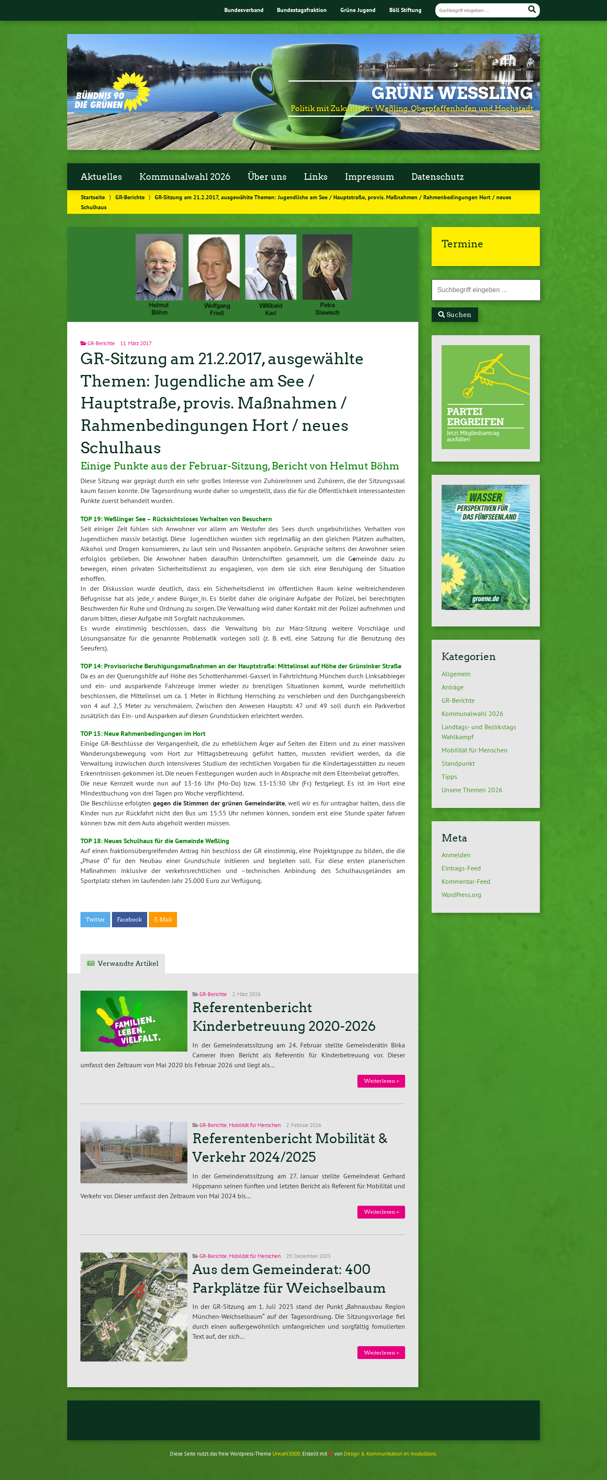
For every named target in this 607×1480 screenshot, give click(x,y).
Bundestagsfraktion (302, 10)
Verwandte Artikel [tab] (128, 963)
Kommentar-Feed (466, 881)
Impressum (369, 177)
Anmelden (456, 855)
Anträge (453, 687)
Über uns (267, 177)
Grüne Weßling (452, 93)
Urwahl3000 (286, 1453)
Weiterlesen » (381, 1081)
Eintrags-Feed (461, 868)
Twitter (95, 920)
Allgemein (456, 674)
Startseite (93, 197)
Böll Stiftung (405, 10)
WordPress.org (461, 894)
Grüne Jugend (358, 10)
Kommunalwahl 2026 (185, 177)
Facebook (129, 920)
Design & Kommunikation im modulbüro (390, 1453)
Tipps (449, 776)
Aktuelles (101, 177)
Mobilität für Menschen (255, 1125)
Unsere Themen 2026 (472, 790)
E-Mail (163, 920)
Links (316, 177)
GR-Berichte (130, 197)
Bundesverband (244, 10)
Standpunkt (458, 763)
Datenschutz (437, 177)
